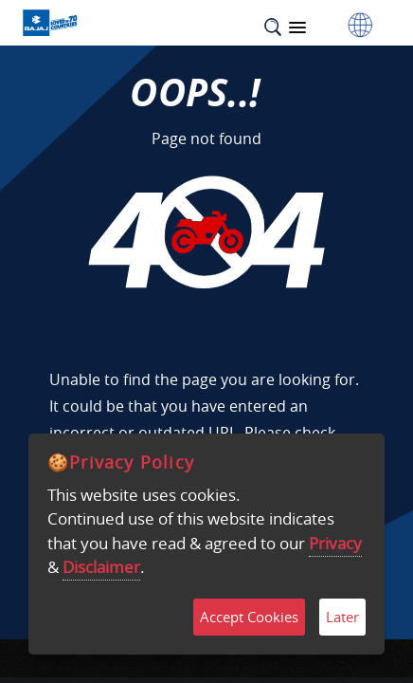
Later (342, 616)
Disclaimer (101, 567)
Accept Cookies (249, 616)
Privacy (335, 543)
